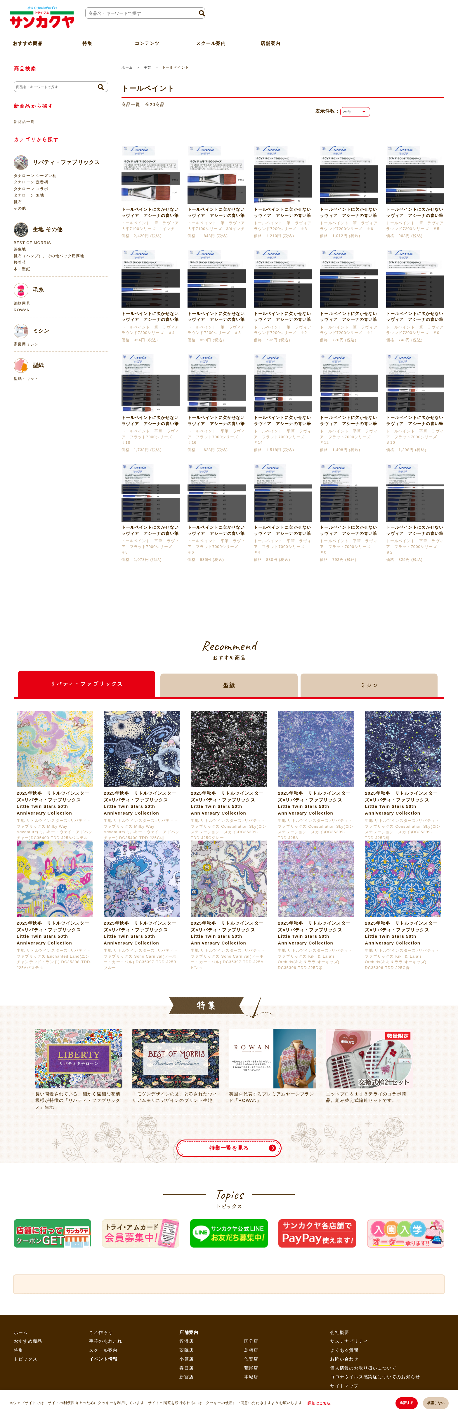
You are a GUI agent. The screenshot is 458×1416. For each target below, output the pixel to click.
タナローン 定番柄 (31, 182)
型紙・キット (26, 378)
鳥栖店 (251, 1381)
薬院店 (186, 1381)
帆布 (18, 202)
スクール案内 (211, 41)
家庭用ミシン (26, 344)
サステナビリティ (349, 1372)
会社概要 (339, 1363)
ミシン (32, 331)
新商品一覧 (24, 121)
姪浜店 (186, 1372)
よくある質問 (344, 1381)
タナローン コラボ (31, 189)
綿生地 (20, 249)
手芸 (147, 67)
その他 (20, 208)
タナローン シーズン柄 (35, 175)
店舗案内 (270, 41)
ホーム (127, 67)
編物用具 (22, 303)
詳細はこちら (319, 1403)
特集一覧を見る (229, 1179)
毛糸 (29, 290)
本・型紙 (22, 269)
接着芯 (20, 262)
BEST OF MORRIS (32, 243)
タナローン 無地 (29, 195)
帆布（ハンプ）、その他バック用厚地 (49, 256)
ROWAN (22, 310)
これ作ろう (101, 1363)
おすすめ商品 (28, 1372)
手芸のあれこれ (105, 1372)
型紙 (29, 365)
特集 (18, 1381)
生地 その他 (38, 229)
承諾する (407, 1403)
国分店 (251, 1372)
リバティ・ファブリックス (57, 162)
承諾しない (436, 1403)
